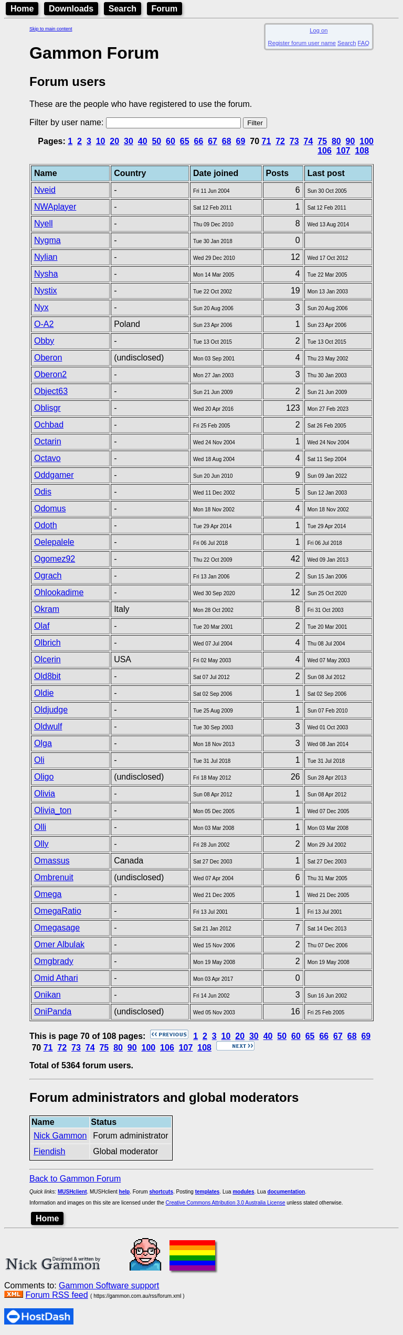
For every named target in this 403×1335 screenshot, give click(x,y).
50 (156, 141)
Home (22, 8)
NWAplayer (55, 206)
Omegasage (57, 927)
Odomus (50, 508)
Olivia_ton (52, 810)
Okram (46, 609)
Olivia (44, 793)
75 (322, 141)
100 (366, 141)
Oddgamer (54, 474)
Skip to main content (50, 28)
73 (294, 141)
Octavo (47, 458)
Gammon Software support (109, 1285)
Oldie (44, 692)
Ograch (47, 575)
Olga (43, 743)
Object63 (51, 391)
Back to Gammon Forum (75, 1178)
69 (241, 141)
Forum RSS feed (56, 1294)
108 (362, 150)
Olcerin (47, 659)
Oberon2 (50, 374)
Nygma (47, 240)
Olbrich (47, 642)
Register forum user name (302, 43)
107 (343, 150)
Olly (41, 843)
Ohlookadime (58, 592)
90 (350, 141)
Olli (40, 827)
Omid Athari (56, 977)
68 (226, 141)
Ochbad (48, 424)
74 (308, 141)
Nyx (41, 307)
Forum (165, 8)
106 (324, 150)
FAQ (363, 43)
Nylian (45, 257)
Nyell (43, 223)
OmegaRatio (57, 910)
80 (336, 141)
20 (114, 141)
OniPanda (52, 1011)
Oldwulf (48, 726)
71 (266, 141)
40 (142, 141)
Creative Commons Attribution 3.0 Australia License (225, 1203)
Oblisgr (47, 407)
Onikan (47, 994)
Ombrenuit (53, 877)
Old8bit (47, 676)
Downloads (71, 8)
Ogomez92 (54, 558)
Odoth (45, 525)
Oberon (48, 357)
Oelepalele (54, 542)
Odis (42, 491)
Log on (318, 30)
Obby (44, 340)
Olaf (41, 625)
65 (184, 141)
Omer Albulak (59, 944)
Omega (47, 894)
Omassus (52, 860)
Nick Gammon (60, 1135)
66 (198, 141)
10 (100, 141)
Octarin (47, 441)
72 (280, 141)
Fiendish (49, 1151)
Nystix (45, 290)
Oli (39, 760)
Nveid (45, 189)
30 (128, 141)
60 (170, 141)
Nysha (46, 273)
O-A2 (44, 324)
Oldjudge (51, 709)
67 (212, 141)
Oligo (44, 776)
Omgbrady (53, 961)
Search (122, 8)
